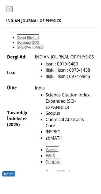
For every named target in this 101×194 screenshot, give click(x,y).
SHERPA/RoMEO (30, 47)
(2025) (13, 124)
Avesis (52, 150)
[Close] (9, 9)
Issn (11, 72)
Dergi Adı (17, 57)
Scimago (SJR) (28, 42)
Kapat (8, 174)
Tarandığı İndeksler (17, 116)
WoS (50, 156)
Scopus (53, 162)
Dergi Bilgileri (28, 37)
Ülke (12, 88)
